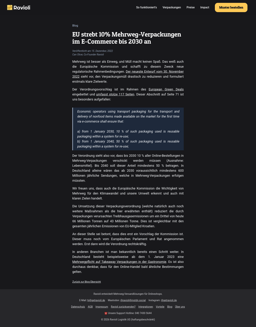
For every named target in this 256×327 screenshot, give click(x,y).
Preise (191, 7)
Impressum (102, 306)
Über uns (180, 306)
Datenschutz (78, 306)
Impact (204, 7)
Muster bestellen (231, 7)
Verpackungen (172, 7)
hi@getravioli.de (96, 300)
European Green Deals (166, 89)
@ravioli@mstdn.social (133, 300)
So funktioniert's (146, 7)
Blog (169, 306)
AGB (90, 306)
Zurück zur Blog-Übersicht (86, 281)
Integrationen (145, 306)
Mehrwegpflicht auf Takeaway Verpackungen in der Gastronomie (119, 262)
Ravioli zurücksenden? (123, 306)
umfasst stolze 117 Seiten (115, 94)
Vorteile (160, 306)
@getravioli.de (169, 300)
